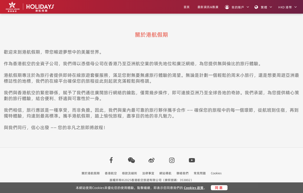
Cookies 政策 (194, 187)
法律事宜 (148, 173)
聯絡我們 (182, 173)
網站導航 (165, 173)
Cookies (216, 173)
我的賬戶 (234, 7)
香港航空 (111, 173)
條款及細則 (129, 173)
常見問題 (200, 173)
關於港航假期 (91, 173)
